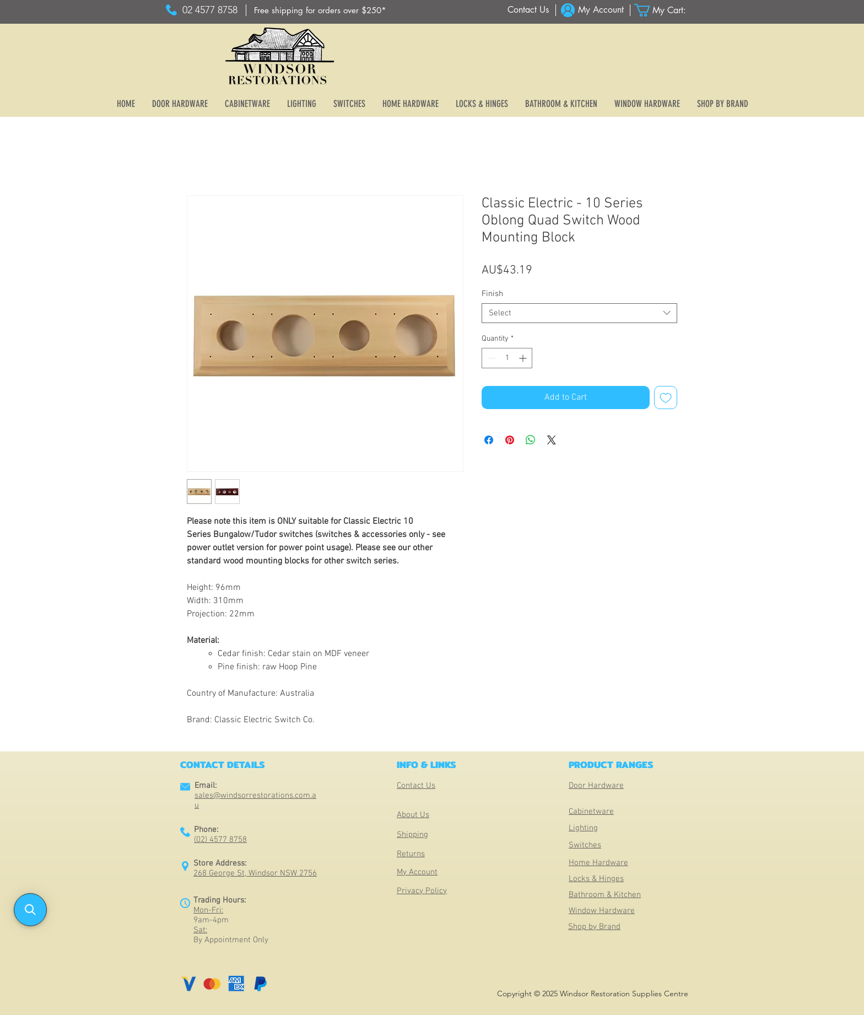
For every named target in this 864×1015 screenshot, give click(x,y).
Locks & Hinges (596, 879)
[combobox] (579, 313)
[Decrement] (490, 358)
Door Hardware (596, 786)
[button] (666, 10)
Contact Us (416, 786)
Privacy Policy (422, 891)
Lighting (583, 828)
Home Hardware (598, 863)
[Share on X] (551, 440)
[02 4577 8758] (209, 10)
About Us (413, 815)
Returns (411, 854)
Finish (492, 294)
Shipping (412, 835)
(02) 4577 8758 (220, 840)
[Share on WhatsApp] (530, 440)
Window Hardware (602, 911)
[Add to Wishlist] (665, 397)
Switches (585, 845)
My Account (417, 872)
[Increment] (524, 358)
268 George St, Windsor (236, 873)
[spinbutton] (507, 358)
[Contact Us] (528, 10)
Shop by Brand (594, 927)
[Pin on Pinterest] (509, 440)
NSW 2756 (298, 873)
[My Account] (601, 10)
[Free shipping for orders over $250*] (320, 10)
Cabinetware (591, 812)
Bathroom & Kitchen (605, 895)
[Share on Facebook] (488, 440)
